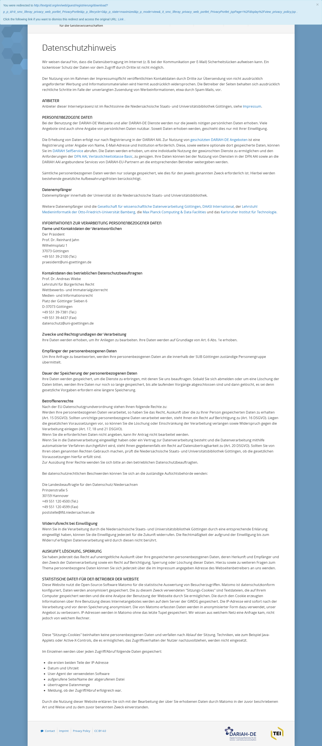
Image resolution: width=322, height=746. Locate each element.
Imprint (64, 731)
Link (121, 19)
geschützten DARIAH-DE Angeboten (219, 139)
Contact (50, 731)
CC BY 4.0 (100, 731)
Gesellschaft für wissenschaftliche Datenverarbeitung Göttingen (149, 206)
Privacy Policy (81, 731)
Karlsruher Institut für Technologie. (249, 212)
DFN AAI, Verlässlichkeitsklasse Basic (103, 156)
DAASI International (218, 206)
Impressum (252, 106)
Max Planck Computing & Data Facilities (174, 212)
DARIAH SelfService (68, 150)
